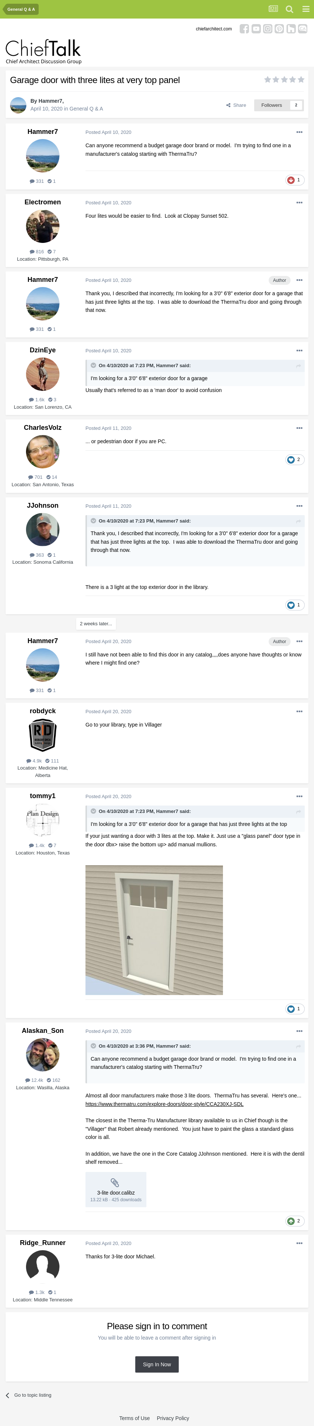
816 (37, 251)
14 (51, 477)
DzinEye (43, 350)
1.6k (36, 399)
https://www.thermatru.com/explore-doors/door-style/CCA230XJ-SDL (164, 1104)
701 (35, 477)
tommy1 (42, 796)
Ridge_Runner (42, 1242)
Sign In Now (157, 1364)
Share (236, 105)
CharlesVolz (43, 427)
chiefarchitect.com (214, 29)
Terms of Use (134, 1418)
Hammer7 (50, 101)
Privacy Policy (173, 1418)
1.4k (36, 845)
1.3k (36, 1292)
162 (53, 1080)
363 (37, 555)
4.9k (34, 761)
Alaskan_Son (43, 1030)
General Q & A (86, 109)
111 (52, 761)
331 (37, 181)
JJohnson (42, 505)
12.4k (34, 1080)
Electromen (43, 202)
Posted (108, 132)
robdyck (43, 711)
